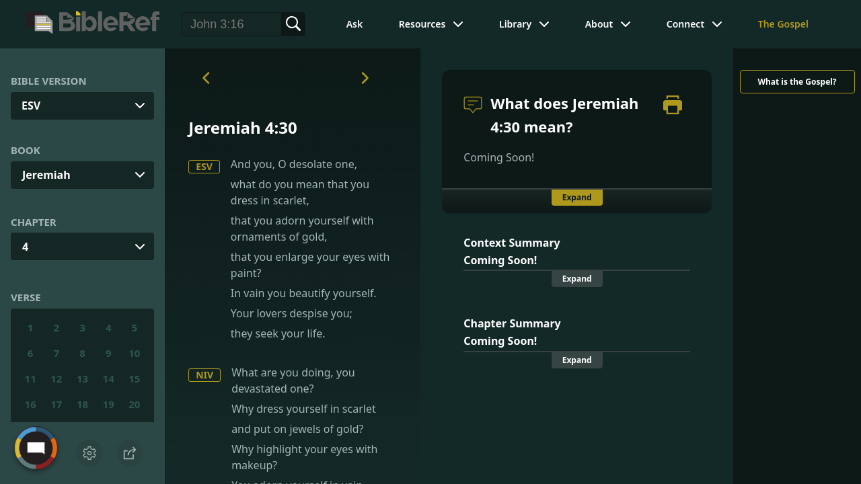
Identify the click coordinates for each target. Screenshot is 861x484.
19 (108, 404)
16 (30, 404)
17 (56, 404)
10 (134, 353)
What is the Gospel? (796, 81)
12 (56, 378)
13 (82, 378)
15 (134, 378)
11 (30, 378)
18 (82, 404)
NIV (204, 374)
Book (25, 150)
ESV (204, 166)
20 (134, 404)
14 (108, 378)
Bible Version (49, 80)
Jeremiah (46, 174)
